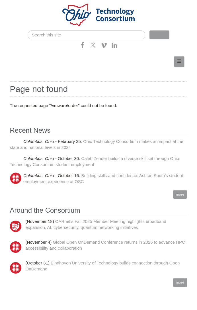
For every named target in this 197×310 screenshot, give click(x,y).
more (180, 194)
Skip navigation (15, 4)
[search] (86, 34)
